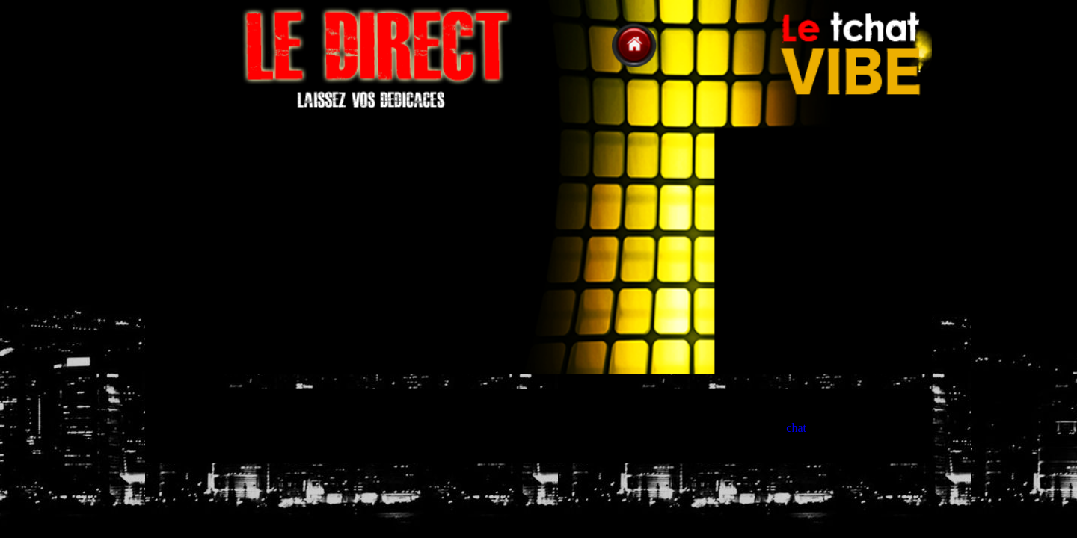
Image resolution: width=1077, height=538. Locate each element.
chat (796, 427)
